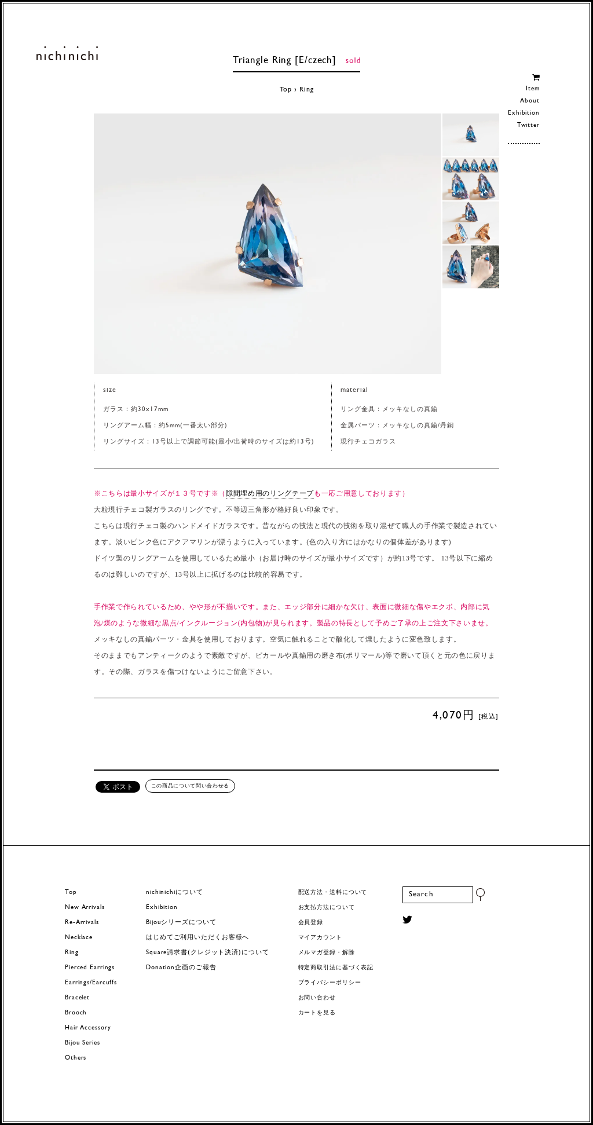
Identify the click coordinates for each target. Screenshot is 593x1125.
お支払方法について (326, 907)
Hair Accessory (88, 1028)
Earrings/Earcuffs (91, 983)
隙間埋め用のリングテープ (270, 493)
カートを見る (317, 1013)
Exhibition (524, 113)
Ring (306, 89)
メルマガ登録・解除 (326, 952)
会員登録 (311, 922)
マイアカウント (320, 937)
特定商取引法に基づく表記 (336, 967)
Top (286, 89)
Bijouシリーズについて (181, 922)
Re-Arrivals (82, 922)
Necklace (79, 938)
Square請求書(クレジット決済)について (207, 953)
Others (75, 1058)
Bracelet (77, 998)
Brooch (76, 1013)
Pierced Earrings (90, 968)
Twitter (528, 125)
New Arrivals (85, 907)
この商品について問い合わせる (190, 786)
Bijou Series (82, 1043)
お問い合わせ (317, 998)
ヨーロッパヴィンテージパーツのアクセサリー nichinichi (67, 53)
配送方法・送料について (333, 892)
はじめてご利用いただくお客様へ (197, 938)
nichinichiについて (174, 892)
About (529, 101)
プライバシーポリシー (329, 982)
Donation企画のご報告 (181, 968)
